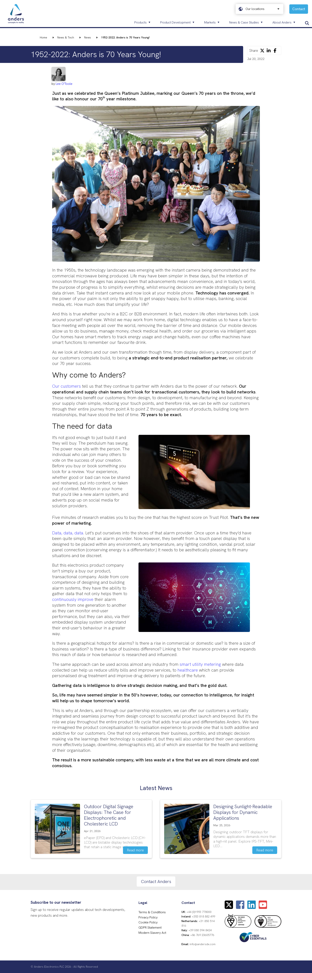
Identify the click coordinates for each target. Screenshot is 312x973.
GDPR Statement (150, 927)
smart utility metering (200, 664)
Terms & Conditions (152, 912)
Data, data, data (67, 533)
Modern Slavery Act (152, 933)
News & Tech (65, 37)
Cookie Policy (148, 922)
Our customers (66, 386)
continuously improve (72, 599)
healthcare (188, 670)
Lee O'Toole (64, 84)
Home (43, 37)
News (87, 37)
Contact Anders (156, 881)
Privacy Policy (148, 917)
